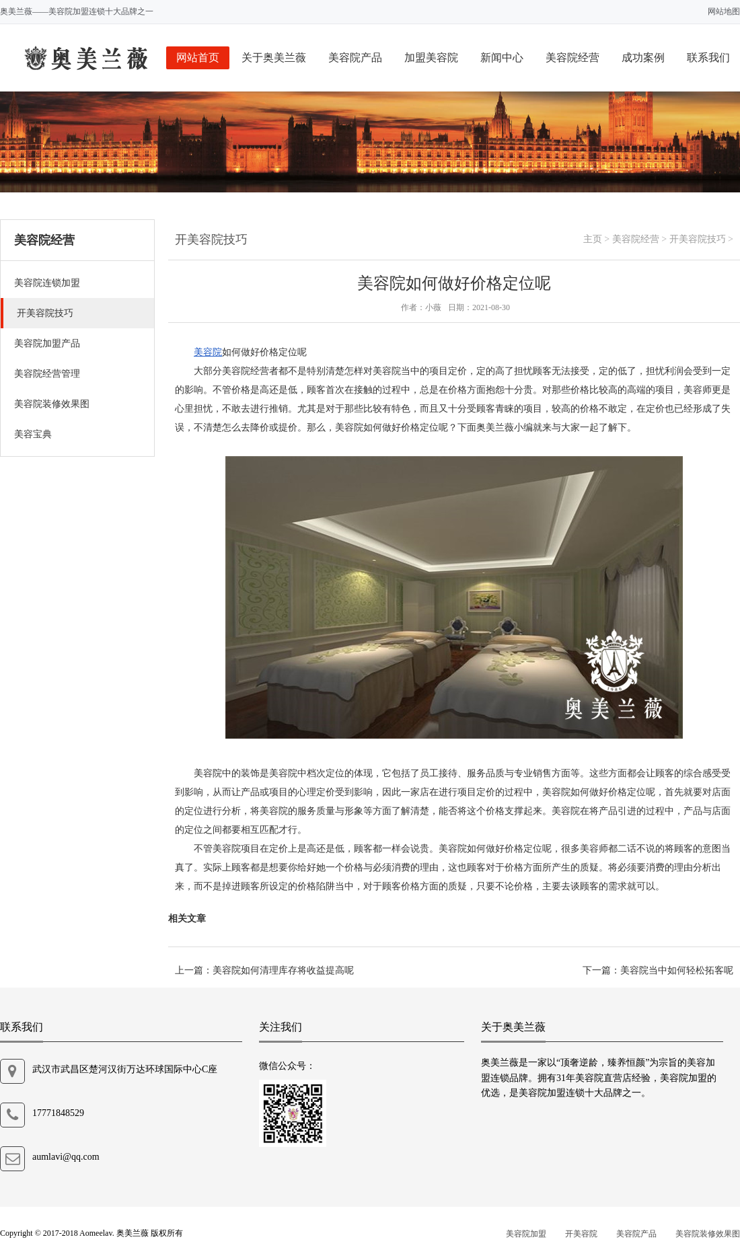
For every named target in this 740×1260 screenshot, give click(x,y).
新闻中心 (501, 57)
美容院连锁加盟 (47, 283)
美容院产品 (355, 57)
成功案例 (643, 57)
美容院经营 (572, 57)
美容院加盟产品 (47, 343)
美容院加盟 (526, 1233)
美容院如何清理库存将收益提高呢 (283, 970)
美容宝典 (33, 434)
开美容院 (581, 1233)
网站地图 (724, 11)
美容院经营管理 (47, 374)
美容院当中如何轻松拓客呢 (676, 970)
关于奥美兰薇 (274, 57)
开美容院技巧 (45, 313)
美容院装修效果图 (51, 404)
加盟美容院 (431, 57)
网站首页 (197, 57)
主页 (592, 239)
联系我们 (708, 57)
